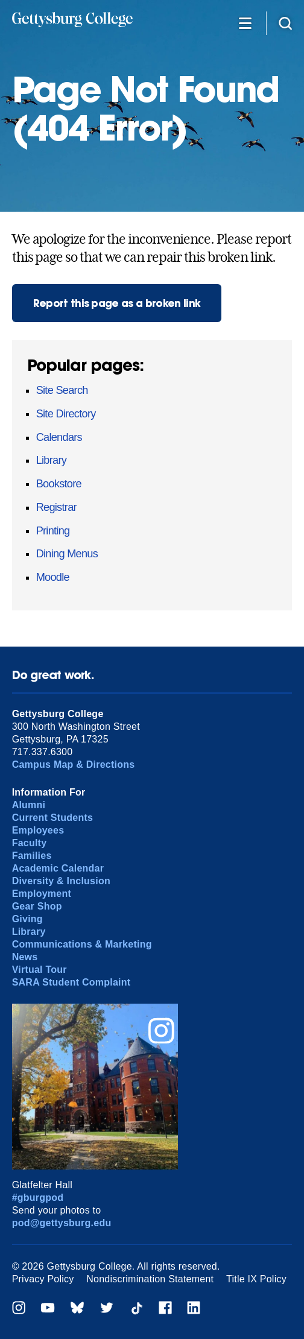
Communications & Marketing (82, 944)
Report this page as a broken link (117, 303)
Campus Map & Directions (73, 764)
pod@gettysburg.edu (62, 1223)
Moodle (52, 577)
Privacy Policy (43, 1279)
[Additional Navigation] (245, 22)
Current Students (52, 817)
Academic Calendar (58, 868)
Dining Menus (67, 554)
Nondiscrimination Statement (150, 1279)
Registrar (56, 507)
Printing (53, 531)
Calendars (59, 437)
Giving (27, 919)
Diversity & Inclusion (61, 881)
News (25, 957)
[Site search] (285, 22)
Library (51, 460)
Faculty (29, 843)
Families (32, 855)
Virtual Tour (39, 969)
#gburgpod (38, 1197)
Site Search (62, 390)
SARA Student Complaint (71, 982)
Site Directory (66, 414)
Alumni (29, 805)
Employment (41, 893)
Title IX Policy (256, 1279)
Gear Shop (37, 906)
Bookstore (58, 484)
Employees (38, 830)
